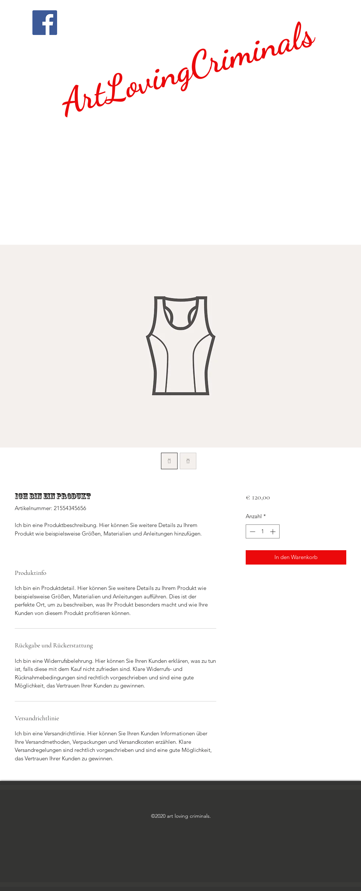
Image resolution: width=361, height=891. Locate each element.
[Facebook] (44, 22)
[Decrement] (252, 531)
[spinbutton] (262, 531)
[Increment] (273, 531)
